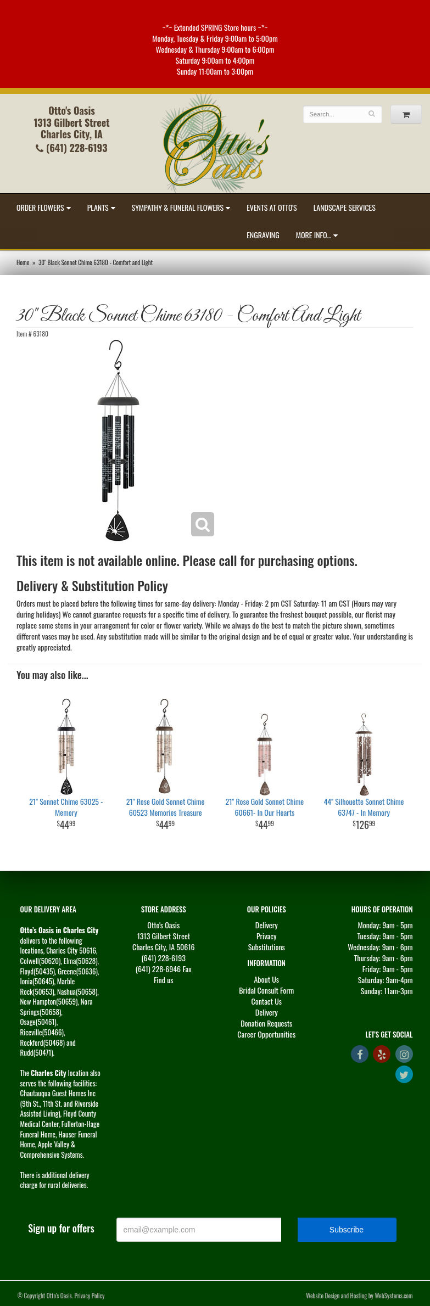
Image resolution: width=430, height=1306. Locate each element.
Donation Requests (266, 1023)
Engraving (263, 234)
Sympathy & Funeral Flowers (178, 207)
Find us (164, 979)
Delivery (266, 925)
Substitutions (266, 946)
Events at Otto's (272, 207)
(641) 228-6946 (158, 968)
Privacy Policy (90, 1295)
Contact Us (267, 1001)
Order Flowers (40, 207)
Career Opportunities (266, 1034)
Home (22, 262)
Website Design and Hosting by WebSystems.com (359, 1295)
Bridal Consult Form (266, 990)
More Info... (314, 234)
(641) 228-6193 (71, 148)
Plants (98, 207)
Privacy (266, 935)
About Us (266, 979)
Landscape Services (345, 207)
